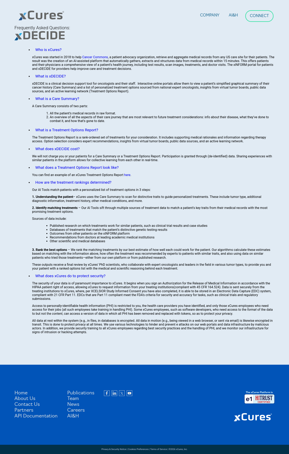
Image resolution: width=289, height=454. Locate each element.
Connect (259, 16)
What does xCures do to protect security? (70, 276)
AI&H (233, 15)
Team (73, 398)
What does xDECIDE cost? (57, 149)
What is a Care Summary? (57, 98)
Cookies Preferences (138, 449)
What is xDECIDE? (50, 76)
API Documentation (36, 416)
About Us (24, 398)
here (127, 175)
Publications (80, 393)
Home (20, 393)
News (73, 404)
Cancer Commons (95, 57)
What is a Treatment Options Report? (66, 130)
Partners (23, 410)
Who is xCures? (48, 49)
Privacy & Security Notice (113, 449)
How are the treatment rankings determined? (73, 182)
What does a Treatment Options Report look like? (77, 167)
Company (209, 15)
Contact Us (27, 404)
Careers (76, 410)
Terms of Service (158, 449)
